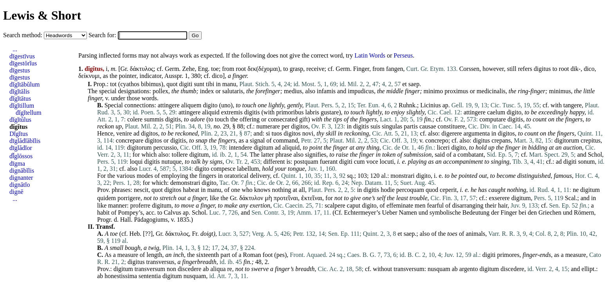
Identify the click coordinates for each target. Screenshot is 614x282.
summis (154, 119)
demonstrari (185, 182)
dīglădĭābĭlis (24, 140)
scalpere (335, 205)
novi (307, 133)
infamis (326, 91)
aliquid (210, 112)
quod (432, 189)
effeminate (399, 205)
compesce (223, 168)
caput (354, 205)
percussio (165, 147)
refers (525, 68)
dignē (16, 191)
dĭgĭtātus (20, 98)
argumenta (477, 133)
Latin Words (369, 55)
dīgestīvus (22, 56)
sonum (586, 161)
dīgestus (19, 70)
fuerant (329, 161)
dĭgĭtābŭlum (24, 84)
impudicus (361, 91)
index (207, 91)
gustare (330, 112)
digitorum (566, 140)
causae (427, 126)
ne (576, 189)
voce (372, 161)
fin (427, 119)
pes (280, 254)
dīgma (17, 163)
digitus (542, 68)
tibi (210, 84)
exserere (499, 198)
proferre (140, 205)
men (420, 205)
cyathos (129, 84)
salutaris (232, 91)
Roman (252, 254)
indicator (150, 75)
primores (508, 254)
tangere (572, 105)
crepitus (591, 140)
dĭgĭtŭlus (20, 119)
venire (124, 133)
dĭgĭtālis (19, 91)
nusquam (439, 269)
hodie (388, 189)
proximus (456, 91)
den (532, 212)
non (171, 269)
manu (229, 84)
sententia (150, 276)
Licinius (430, 105)
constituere (451, 126)
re (229, 269)
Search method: (23, 35)
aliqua (218, 269)
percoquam (410, 189)
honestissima (121, 276)
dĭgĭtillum (21, 105)
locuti (387, 161)
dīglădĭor (20, 148)
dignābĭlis (21, 170)
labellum (248, 168)
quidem (106, 198)
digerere (451, 133)
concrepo (436, 140)
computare (492, 119)
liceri (443, 147)
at (295, 189)
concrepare (129, 140)
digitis (252, 112)
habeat (191, 189)
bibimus (151, 84)
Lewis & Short (42, 15)
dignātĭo (19, 184)
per (285, 126)
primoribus (289, 112)
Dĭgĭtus (18, 133)
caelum (496, 112)
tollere (180, 154)
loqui (136, 161)
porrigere (129, 198)
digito (210, 105)
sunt (199, 84)
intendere (240, 147)
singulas (392, 126)
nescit (141, 189)
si (268, 133)
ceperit (448, 189)
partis (411, 126)
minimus (560, 91)
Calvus (172, 212)
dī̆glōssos (21, 156)
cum (359, 161)
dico (589, 68)
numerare (268, 126)
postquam (306, 161)
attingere (169, 105)
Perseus (403, 55)
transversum (149, 269)
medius (293, 91)
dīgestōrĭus (23, 63)
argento (468, 269)
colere (135, 119)
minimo (433, 91)
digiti (185, 84)
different (274, 161)
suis (375, 126)
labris (312, 112)
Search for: (103, 35)
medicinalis (491, 91)
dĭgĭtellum (29, 112)
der (495, 212)
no (216, 126)
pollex (160, 91)
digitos (299, 126)
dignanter (21, 177)
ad (136, 133)
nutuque (171, 161)
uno (226, 105)
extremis (231, 112)
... (15, 49)
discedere (189, 269)
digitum (263, 147)
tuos (277, 133)
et (404, 84)
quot (171, 84)
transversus (160, 261)
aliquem (191, 105)
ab (206, 269)
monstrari (402, 175)
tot (113, 84)
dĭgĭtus (18, 126)
